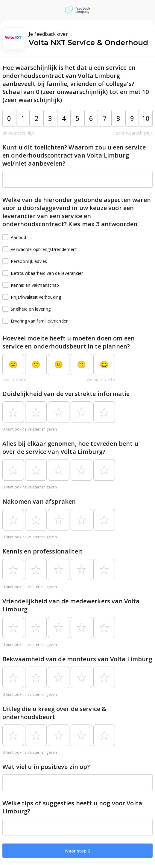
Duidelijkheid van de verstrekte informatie (66, 394)
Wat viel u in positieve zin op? (46, 767)
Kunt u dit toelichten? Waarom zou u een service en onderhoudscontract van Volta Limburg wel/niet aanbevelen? (74, 155)
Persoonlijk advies (24, 261)
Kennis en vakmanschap (30, 285)
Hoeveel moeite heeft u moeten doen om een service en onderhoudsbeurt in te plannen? (68, 342)
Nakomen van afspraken (39, 501)
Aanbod (14, 237)
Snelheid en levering (26, 309)
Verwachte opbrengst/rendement (39, 249)
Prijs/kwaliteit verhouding (31, 297)
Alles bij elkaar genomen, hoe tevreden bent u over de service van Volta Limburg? (70, 448)
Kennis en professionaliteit (42, 551)
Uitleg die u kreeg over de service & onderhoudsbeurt (54, 713)
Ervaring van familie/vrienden (35, 321)
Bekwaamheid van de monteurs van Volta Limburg (77, 659)
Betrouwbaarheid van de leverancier (42, 273)
